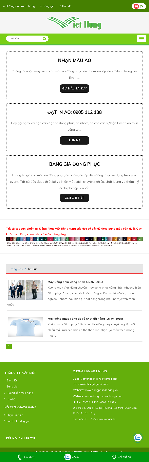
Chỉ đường (121, 457)
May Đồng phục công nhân (75, 282)
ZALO (71, 457)
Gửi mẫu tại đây (74, 88)
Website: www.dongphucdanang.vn (95, 390)
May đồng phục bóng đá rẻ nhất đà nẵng (85, 318)
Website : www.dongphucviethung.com (97, 396)
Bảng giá (47, 6)
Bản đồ (65, 6)
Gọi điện (25, 457)
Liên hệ (74, 140)
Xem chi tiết (74, 198)
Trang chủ (16, 269)
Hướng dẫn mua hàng (19, 6)
